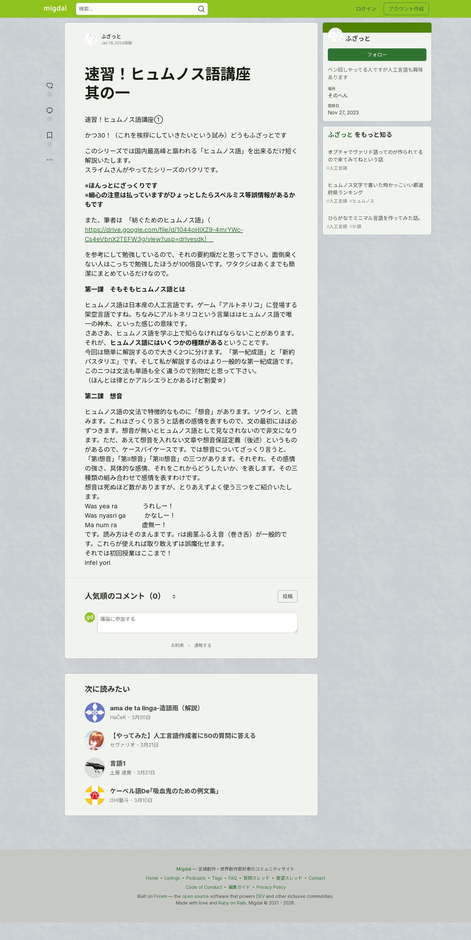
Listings (172, 878)
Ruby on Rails (232, 902)
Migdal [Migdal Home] (183, 869)
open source (195, 896)
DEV (260, 896)
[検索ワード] (142, 9)
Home (152, 878)
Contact (317, 878)
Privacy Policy (271, 887)
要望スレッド (289, 878)
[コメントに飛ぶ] (50, 114)
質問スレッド (256, 878)
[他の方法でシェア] (49, 160)
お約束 (177, 645)
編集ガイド (239, 887)
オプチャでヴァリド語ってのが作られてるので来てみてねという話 (376, 160)
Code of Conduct (204, 887)
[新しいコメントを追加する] (197, 623)
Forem (160, 896)
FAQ (233, 878)
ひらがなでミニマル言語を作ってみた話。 (376, 222)
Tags (217, 878)
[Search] (201, 9)
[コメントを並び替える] (174, 596)
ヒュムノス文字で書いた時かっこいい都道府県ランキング (376, 193)
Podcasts (196, 878)
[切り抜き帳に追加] (50, 139)
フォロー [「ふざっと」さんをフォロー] (377, 55)
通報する (203, 645)
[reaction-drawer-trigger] (49, 89)
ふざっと (111, 36)
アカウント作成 (406, 9)
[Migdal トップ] (55, 9)
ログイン (366, 9)
